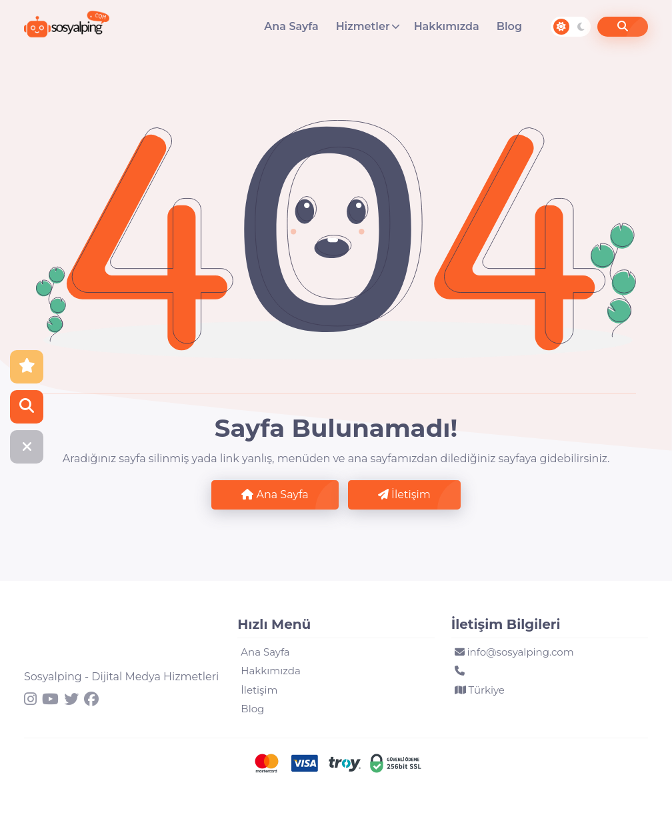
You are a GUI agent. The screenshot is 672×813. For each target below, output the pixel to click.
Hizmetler (363, 26)
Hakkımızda (446, 26)
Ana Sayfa (291, 26)
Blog (509, 26)
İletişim (404, 494)
